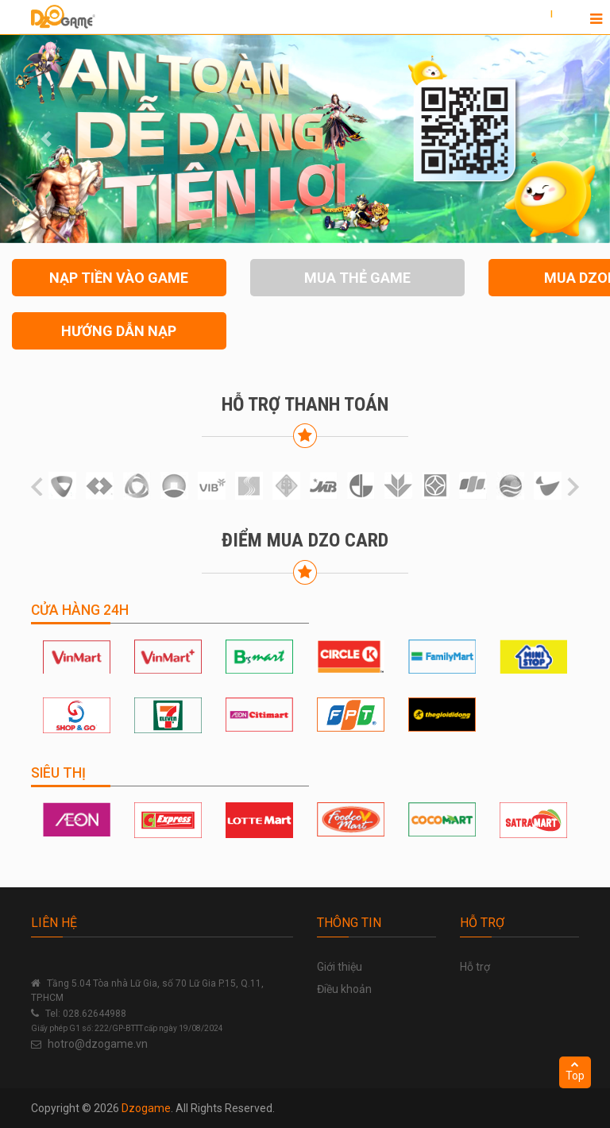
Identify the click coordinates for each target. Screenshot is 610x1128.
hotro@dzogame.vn (98, 1043)
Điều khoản (344, 989)
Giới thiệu (339, 966)
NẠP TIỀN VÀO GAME (118, 277)
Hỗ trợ (475, 966)
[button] (45, 139)
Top (575, 1071)
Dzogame (146, 1108)
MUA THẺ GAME (357, 277)
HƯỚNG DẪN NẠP (118, 331)
